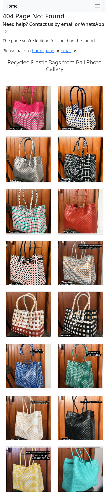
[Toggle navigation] (98, 6)
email (66, 51)
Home (11, 6)
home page (43, 51)
